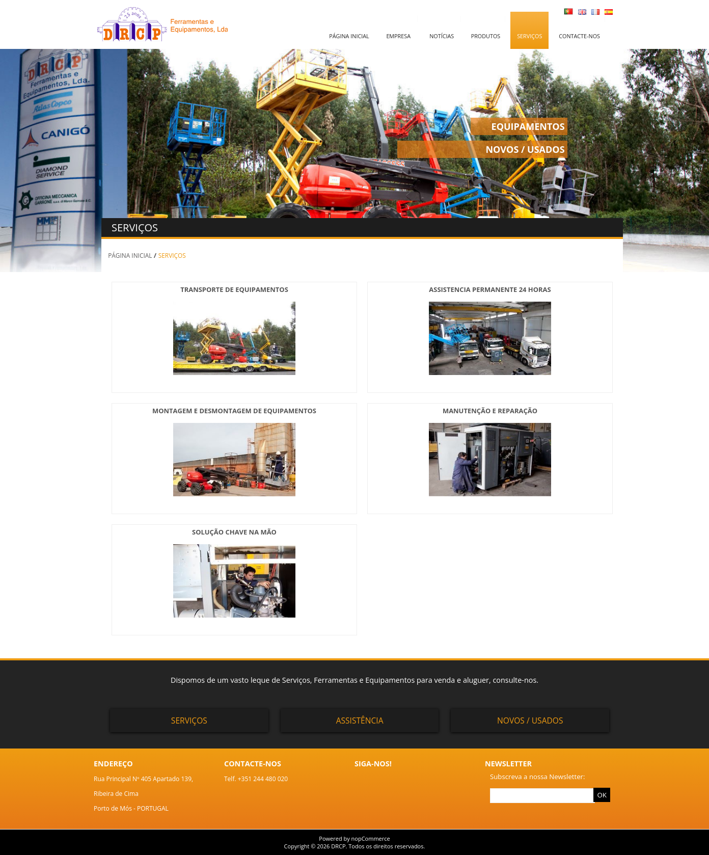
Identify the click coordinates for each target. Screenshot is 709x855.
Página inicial (349, 36)
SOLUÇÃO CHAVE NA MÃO (234, 532)
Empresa (398, 36)
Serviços (529, 36)
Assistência (360, 720)
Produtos (486, 36)
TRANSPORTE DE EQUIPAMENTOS (234, 289)
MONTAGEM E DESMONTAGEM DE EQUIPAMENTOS (234, 410)
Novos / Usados (530, 720)
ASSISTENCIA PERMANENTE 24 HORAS (490, 289)
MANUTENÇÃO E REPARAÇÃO (490, 410)
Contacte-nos (579, 36)
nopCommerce (370, 838)
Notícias (441, 36)
